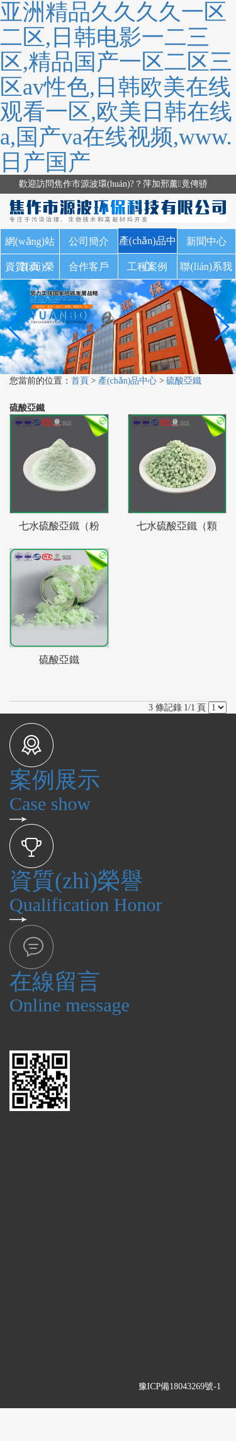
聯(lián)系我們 (206, 270)
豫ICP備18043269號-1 (179, 1386)
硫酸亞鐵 (183, 380)
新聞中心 (206, 241)
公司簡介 (89, 241)
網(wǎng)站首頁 (30, 245)
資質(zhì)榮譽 (29, 270)
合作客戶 (89, 266)
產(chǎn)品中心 (147, 244)
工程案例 (147, 266)
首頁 (80, 380)
